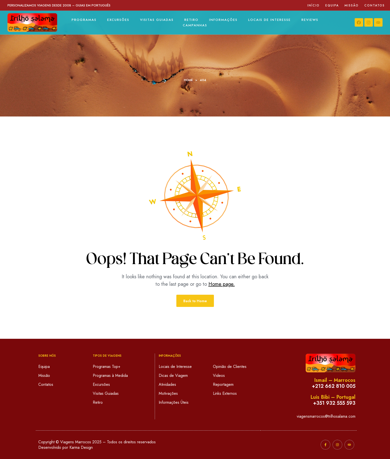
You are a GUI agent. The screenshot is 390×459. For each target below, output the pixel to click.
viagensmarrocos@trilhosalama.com (326, 416)
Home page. (221, 284)
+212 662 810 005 (333, 386)
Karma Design (81, 447)
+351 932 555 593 (334, 403)
